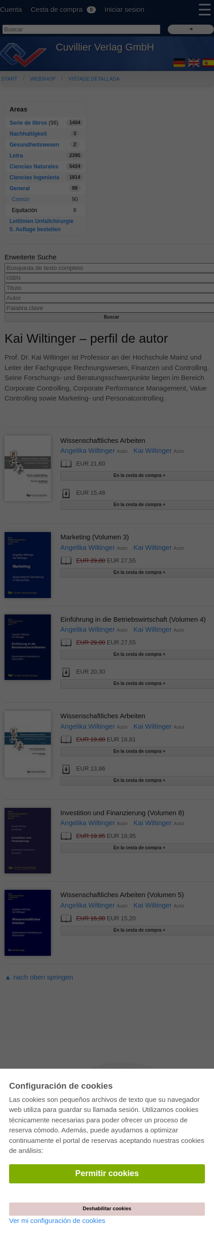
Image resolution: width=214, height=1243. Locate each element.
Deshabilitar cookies (107, 1208)
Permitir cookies (107, 1173)
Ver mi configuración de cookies (57, 1220)
